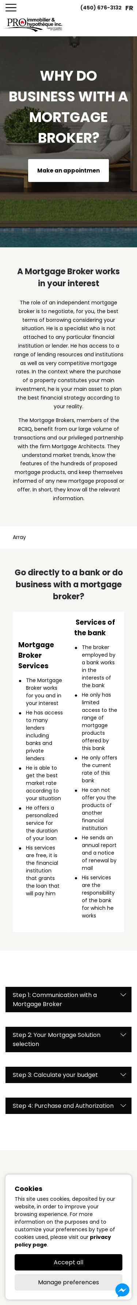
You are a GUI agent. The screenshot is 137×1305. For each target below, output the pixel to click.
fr (129, 7)
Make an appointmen (68, 170)
